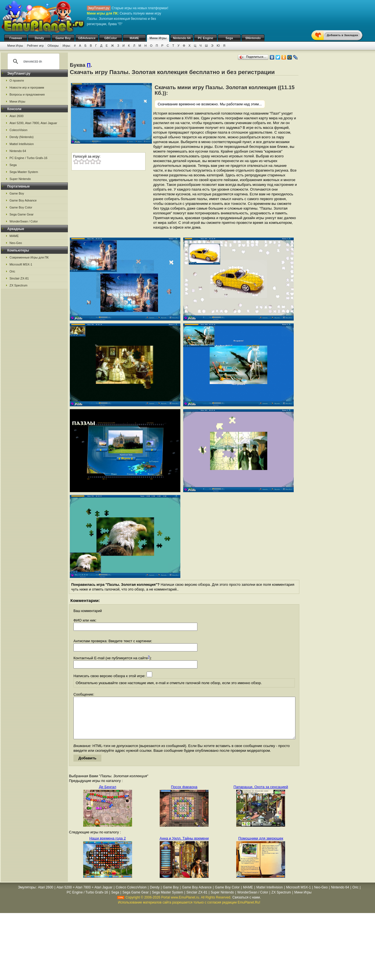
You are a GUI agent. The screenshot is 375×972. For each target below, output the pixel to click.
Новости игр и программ (26, 87)
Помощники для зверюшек (260, 847)
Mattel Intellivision (21, 144)
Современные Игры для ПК (29, 257)
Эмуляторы (26, 896)
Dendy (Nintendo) (21, 137)
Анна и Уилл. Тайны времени (184, 847)
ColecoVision (18, 130)
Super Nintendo (20, 179)
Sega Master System (23, 172)
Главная (15, 38)
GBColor (110, 38)
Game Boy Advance (23, 200)
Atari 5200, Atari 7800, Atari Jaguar (33, 123)
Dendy (39, 38)
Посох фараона (184, 795)
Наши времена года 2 (107, 847)
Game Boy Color (20, 207)
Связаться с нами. (246, 906)
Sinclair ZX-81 (19, 278)
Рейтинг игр (35, 45)
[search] (32, 61)
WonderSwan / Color (23, 221)
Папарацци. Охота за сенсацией (260, 795)
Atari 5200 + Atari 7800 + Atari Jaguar (85, 896)
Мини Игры (158, 38)
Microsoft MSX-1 (20, 264)
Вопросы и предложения (27, 94)
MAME (134, 38)
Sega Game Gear (21, 214)
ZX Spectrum (18, 285)
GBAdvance (86, 38)
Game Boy (63, 38)
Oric (12, 271)
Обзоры (53, 45)
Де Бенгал (107, 795)
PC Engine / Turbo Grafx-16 (28, 158)
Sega (229, 38)
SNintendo (253, 38)
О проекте (16, 80)
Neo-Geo (15, 243)
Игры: (67, 45)
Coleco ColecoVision (131, 896)
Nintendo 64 (182, 38)
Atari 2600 (16, 116)
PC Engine (205, 38)
